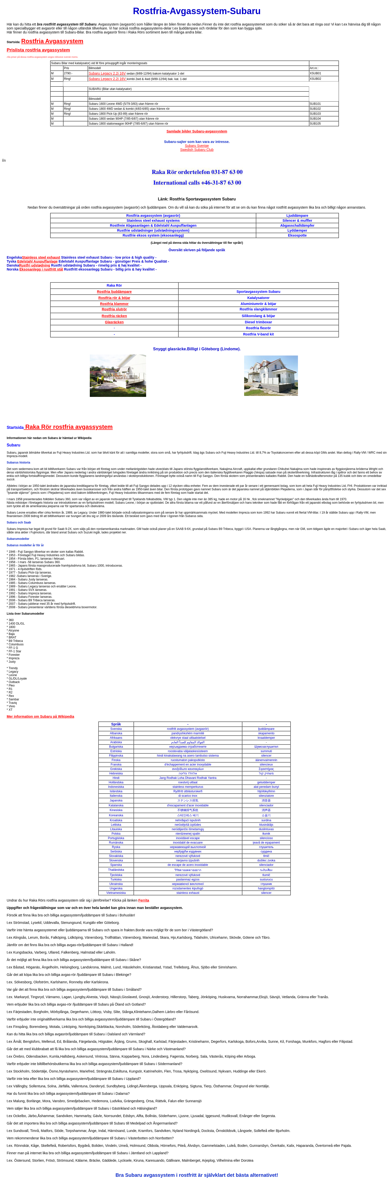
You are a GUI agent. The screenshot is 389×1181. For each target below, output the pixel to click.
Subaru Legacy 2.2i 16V (107, 73)
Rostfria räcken (114, 316)
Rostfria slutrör (114, 309)
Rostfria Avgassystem (52, 41)
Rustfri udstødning (34, 265)
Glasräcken (114, 322)
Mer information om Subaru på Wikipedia (40, 716)
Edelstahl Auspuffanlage (37, 261)
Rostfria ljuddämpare (114, 292)
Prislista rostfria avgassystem (38, 50)
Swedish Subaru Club (197, 150)
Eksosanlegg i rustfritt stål (41, 269)
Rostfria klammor (114, 304)
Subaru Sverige (197, 146)
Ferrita (143, 900)
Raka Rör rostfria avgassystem (68, 426)
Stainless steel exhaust (41, 257)
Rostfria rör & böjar (114, 298)
